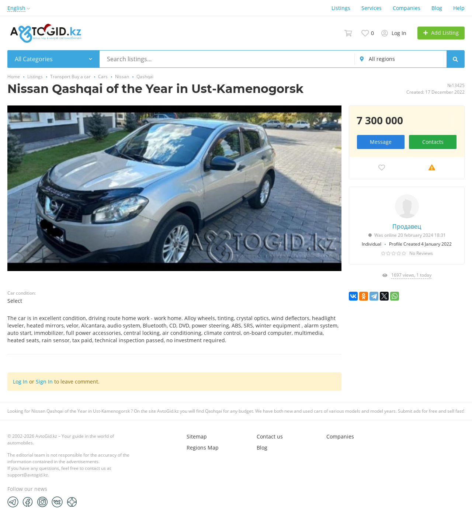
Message (381, 141)
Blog (436, 7)
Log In (20, 381)
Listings (341, 7)
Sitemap (197, 436)
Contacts (433, 141)
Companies (406, 7)
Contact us (270, 436)
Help (459, 7)
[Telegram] (12, 501)
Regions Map (203, 447)
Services (371, 7)
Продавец (406, 226)
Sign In (44, 381)
